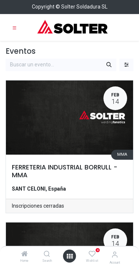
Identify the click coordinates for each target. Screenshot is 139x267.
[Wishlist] (92, 254)
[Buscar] (109, 65)
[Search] (46, 254)
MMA (122, 154)
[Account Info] (114, 254)
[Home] (24, 254)
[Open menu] (70, 256)
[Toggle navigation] (14, 27)
